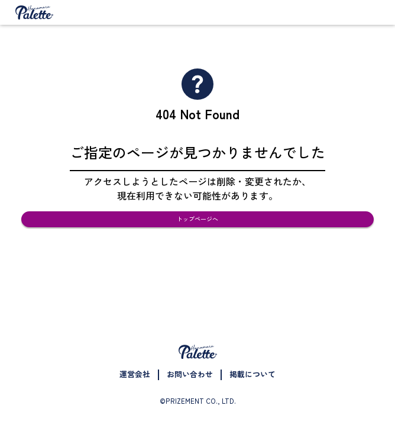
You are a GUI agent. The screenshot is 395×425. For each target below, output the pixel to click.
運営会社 (134, 374)
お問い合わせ (190, 374)
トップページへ (198, 231)
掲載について (252, 374)
